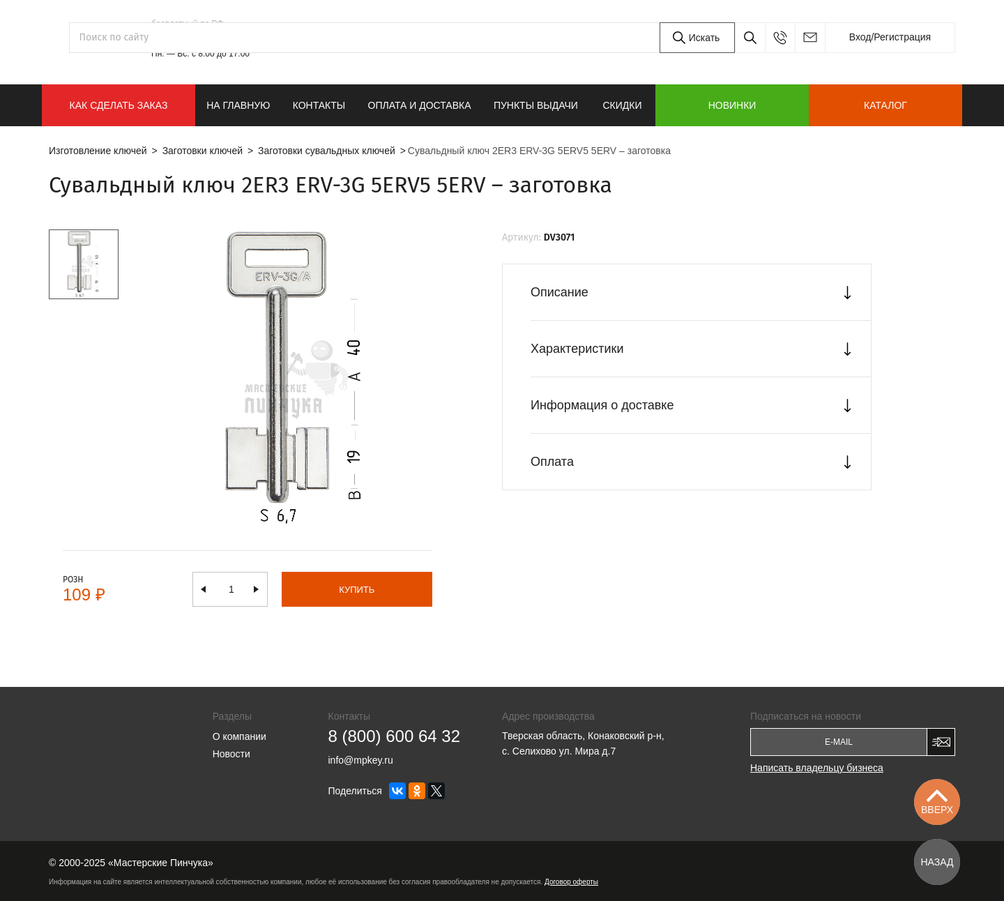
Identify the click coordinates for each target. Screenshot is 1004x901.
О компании (239, 736)
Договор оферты (571, 882)
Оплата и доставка (419, 105)
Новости (231, 753)
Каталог (885, 105)
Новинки (732, 105)
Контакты (319, 105)
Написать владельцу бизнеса (816, 768)
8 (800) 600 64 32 (217, 37)
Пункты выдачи (536, 105)
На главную (238, 105)
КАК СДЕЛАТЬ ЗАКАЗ (119, 105)
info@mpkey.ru (810, 37)
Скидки (621, 105)
